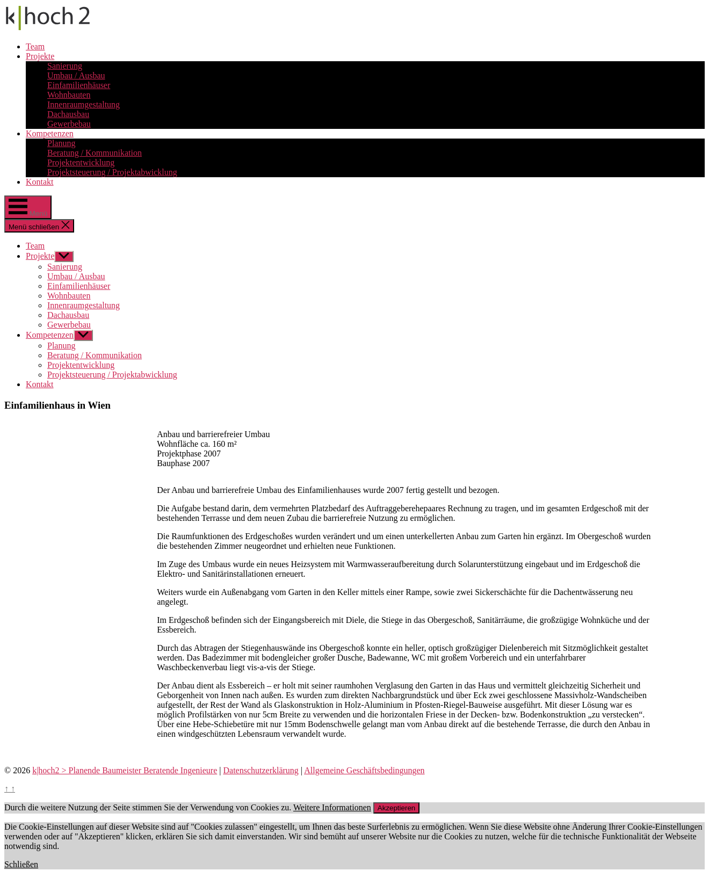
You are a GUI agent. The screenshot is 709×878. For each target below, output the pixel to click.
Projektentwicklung (80, 162)
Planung (61, 143)
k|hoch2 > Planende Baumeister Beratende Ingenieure (124, 770)
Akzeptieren (396, 808)
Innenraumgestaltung (83, 104)
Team (35, 46)
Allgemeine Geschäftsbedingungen (364, 770)
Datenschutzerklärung (260, 770)
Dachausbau (68, 114)
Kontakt (40, 181)
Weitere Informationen (332, 807)
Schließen (21, 864)
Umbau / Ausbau (76, 75)
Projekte (40, 56)
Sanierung (64, 65)
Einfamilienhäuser (78, 85)
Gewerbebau (69, 123)
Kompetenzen (50, 133)
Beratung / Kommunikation (94, 152)
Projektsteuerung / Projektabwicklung (112, 172)
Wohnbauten (68, 94)
